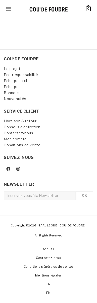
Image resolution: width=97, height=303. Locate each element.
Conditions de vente (22, 145)
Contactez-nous (18, 133)
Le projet (12, 69)
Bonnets (11, 93)
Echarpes (12, 87)
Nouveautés (15, 99)
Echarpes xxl (15, 81)
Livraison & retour (20, 121)
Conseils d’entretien (22, 127)
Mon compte (15, 139)
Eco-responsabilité (21, 75)
